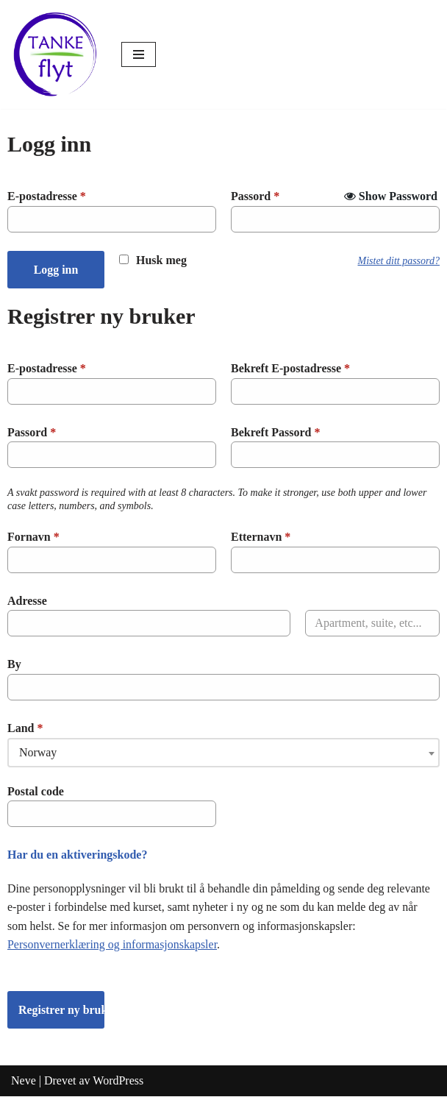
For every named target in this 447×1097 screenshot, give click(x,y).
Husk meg (161, 260)
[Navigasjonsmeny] (138, 54)
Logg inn (56, 269)
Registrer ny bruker (61, 1010)
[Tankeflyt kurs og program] (55, 54)
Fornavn (33, 536)
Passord (255, 196)
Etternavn (260, 536)
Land (25, 728)
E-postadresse (46, 196)
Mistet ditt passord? (399, 260)
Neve (23, 1081)
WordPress (118, 1081)
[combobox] (223, 752)
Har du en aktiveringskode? (77, 854)
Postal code (35, 791)
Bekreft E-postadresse (290, 368)
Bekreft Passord (275, 432)
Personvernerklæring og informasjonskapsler (112, 945)
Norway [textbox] (38, 752)
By (14, 664)
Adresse (27, 600)
